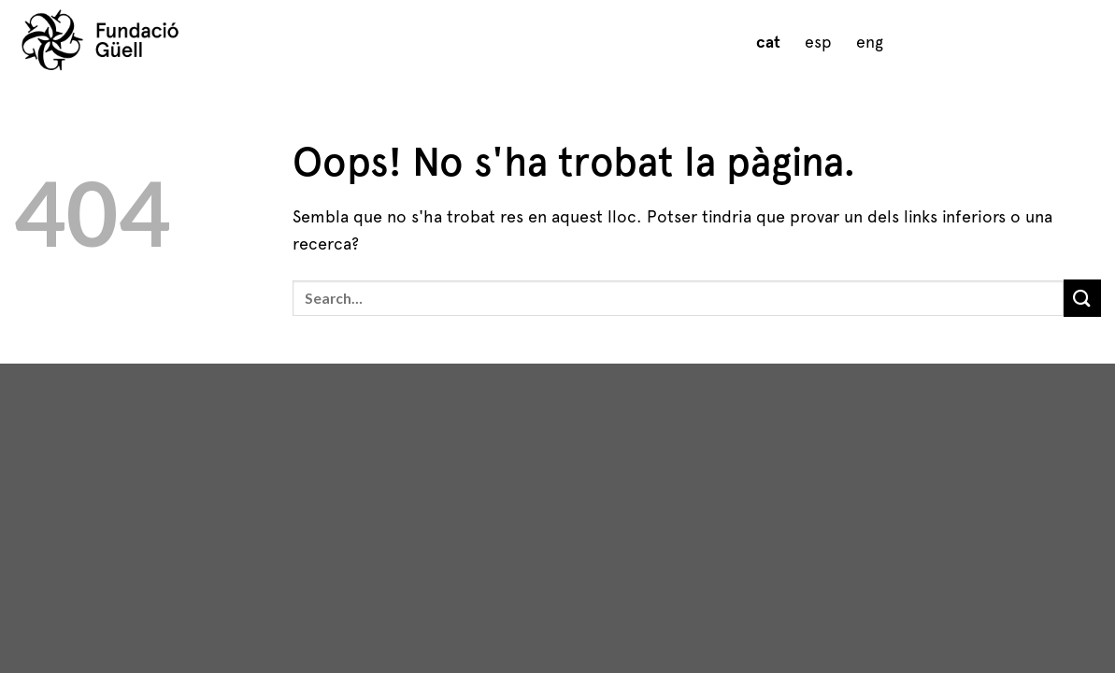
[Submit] (1082, 297)
